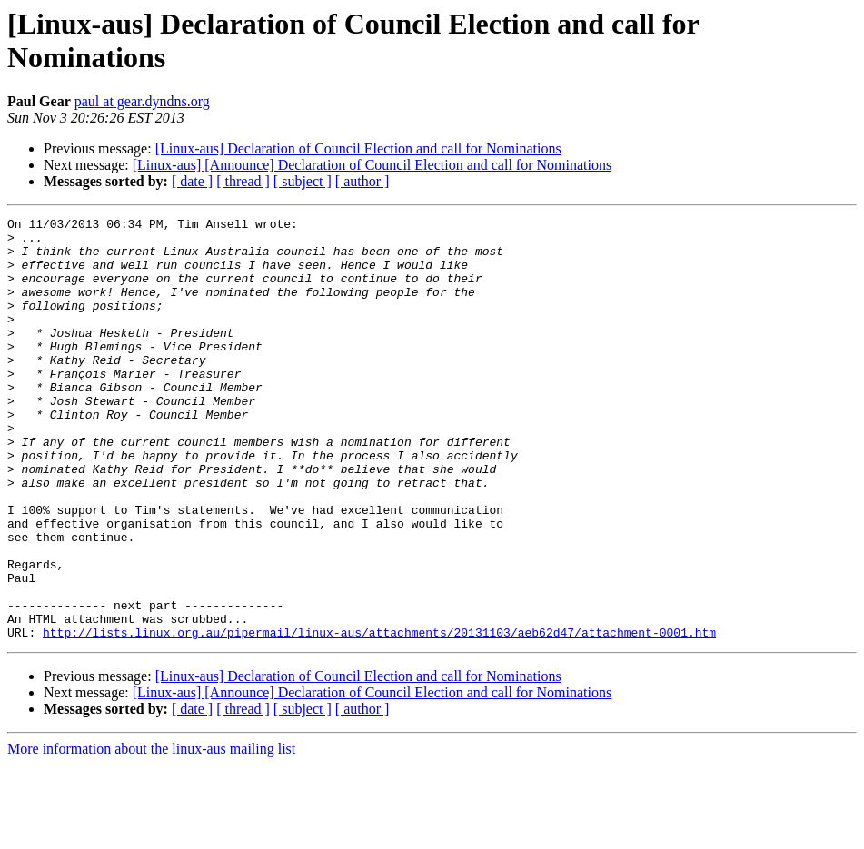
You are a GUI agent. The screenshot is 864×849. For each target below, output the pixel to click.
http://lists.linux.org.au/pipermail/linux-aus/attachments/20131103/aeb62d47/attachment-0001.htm (379, 716)
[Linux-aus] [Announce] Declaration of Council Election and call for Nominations (372, 165)
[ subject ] (302, 181)
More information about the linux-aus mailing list (151, 833)
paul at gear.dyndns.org (142, 101)
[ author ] (362, 181)
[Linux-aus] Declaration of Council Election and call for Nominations (358, 148)
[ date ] (192, 181)
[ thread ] (243, 181)
